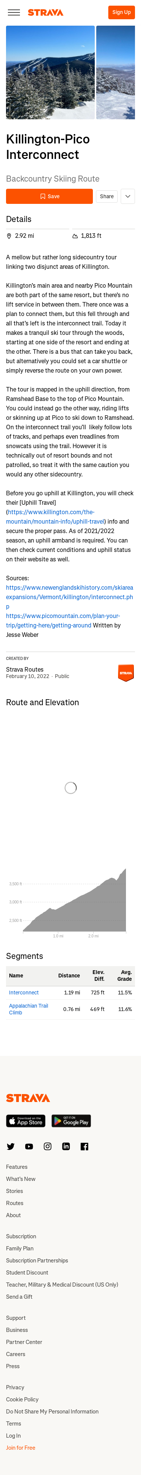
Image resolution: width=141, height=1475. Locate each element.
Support (16, 1318)
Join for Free (20, 1448)
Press (13, 1366)
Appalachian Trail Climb (28, 1009)
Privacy (15, 1387)
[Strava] (46, 12)
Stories (14, 1191)
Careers (15, 1354)
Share (107, 196)
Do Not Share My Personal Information (52, 1411)
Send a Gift (19, 1297)
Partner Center (24, 1342)
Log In (13, 1436)
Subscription (21, 1236)
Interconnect (24, 992)
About (13, 1215)
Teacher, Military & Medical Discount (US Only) (62, 1285)
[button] (50, 72)
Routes (14, 1203)
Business (17, 1330)
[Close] (14, 12)
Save (49, 196)
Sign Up (121, 12)
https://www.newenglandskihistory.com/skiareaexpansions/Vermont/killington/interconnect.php (69, 597)
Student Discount (27, 1272)
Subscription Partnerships (37, 1260)
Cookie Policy (22, 1399)
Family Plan (19, 1248)
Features (16, 1167)
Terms (13, 1423)
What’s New (20, 1179)
